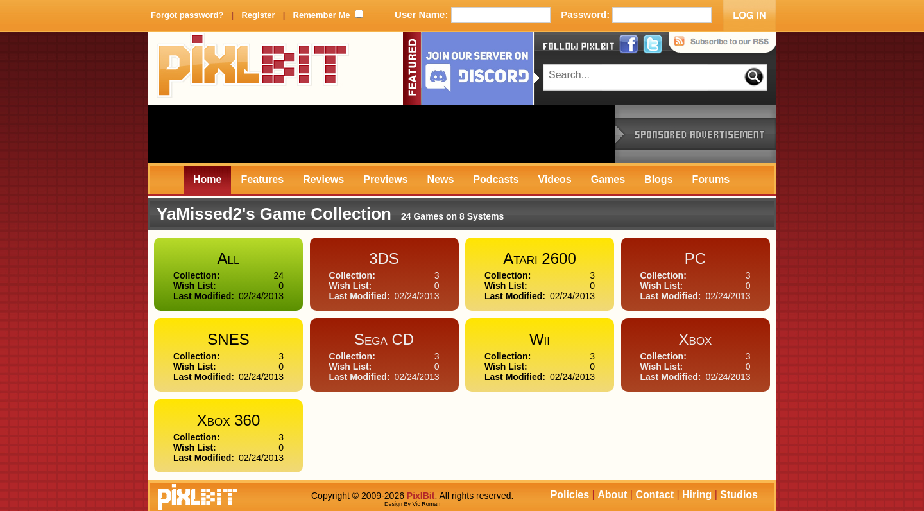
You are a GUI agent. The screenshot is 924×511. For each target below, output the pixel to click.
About (612, 494)
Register (258, 15)
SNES (228, 339)
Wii (539, 339)
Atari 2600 (539, 258)
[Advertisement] (381, 134)
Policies (570, 494)
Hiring (697, 494)
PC (695, 258)
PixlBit (253, 68)
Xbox (695, 339)
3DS (384, 258)
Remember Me (321, 15)
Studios (739, 494)
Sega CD (384, 339)
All (229, 258)
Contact (654, 494)
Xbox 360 (229, 420)
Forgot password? (187, 15)
